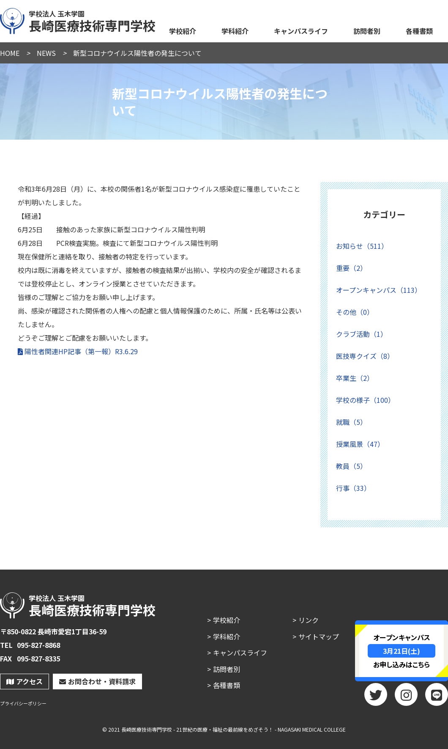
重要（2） (351, 268)
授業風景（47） (360, 444)
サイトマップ (318, 636)
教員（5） (351, 466)
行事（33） (353, 488)
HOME (9, 53)
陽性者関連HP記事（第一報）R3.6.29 (81, 351)
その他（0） (355, 312)
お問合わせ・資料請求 (97, 681)
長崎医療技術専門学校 (78, 20)
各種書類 (419, 31)
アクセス (24, 681)
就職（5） (351, 422)
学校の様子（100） (365, 400)
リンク (308, 620)
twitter (375, 697)
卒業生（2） (355, 378)
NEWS (46, 53)
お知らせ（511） (362, 246)
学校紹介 (182, 31)
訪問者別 (366, 31)
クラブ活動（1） (361, 334)
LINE (436, 697)
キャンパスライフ (301, 31)
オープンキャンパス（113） (378, 290)
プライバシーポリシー (23, 703)
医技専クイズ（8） (365, 356)
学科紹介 (235, 31)
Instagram (406, 697)
